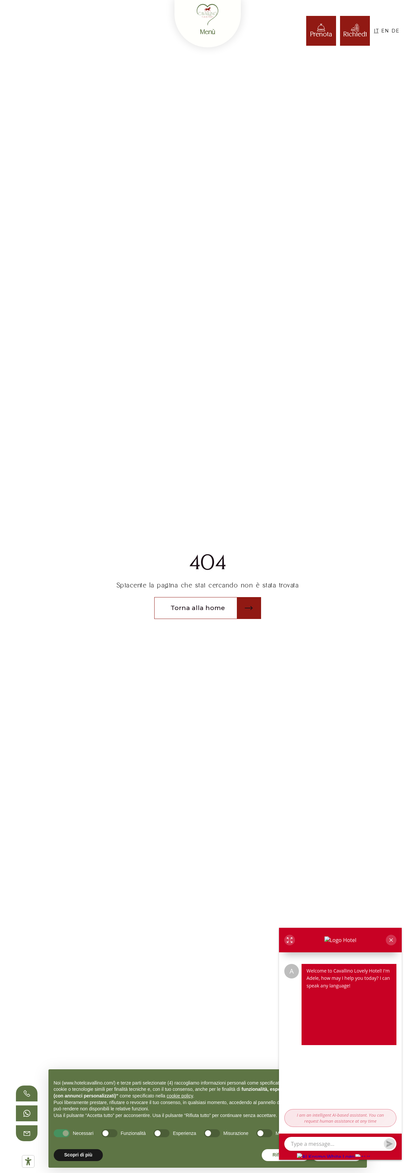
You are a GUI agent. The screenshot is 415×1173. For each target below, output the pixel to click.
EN (385, 31)
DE (395, 31)
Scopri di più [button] (78, 1154)
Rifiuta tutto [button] (285, 1154)
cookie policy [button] (180, 1095)
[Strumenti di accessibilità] (28, 1161)
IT (376, 31)
